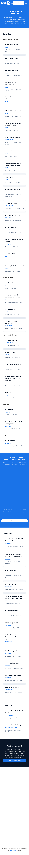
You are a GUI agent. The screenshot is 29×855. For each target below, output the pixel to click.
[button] (26, 3)
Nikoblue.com (14, 850)
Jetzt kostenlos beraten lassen (14, 520)
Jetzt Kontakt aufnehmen (14, 760)
